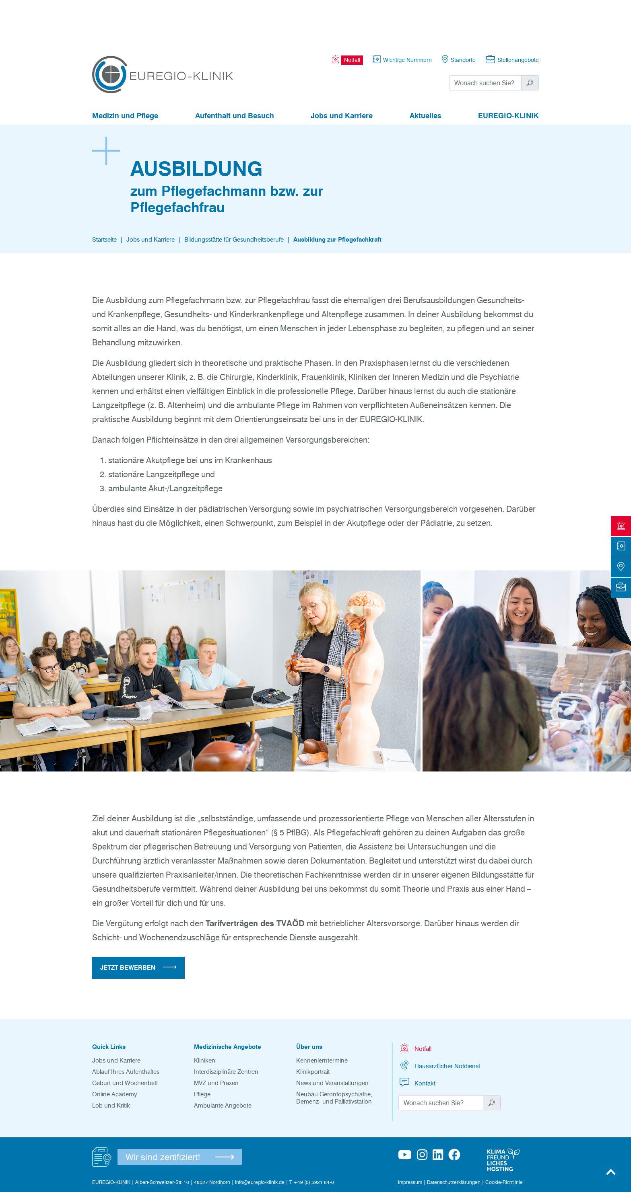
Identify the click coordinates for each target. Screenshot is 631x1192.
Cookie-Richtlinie (504, 1138)
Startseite (104, 195)
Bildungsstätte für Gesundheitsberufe (234, 195)
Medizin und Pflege (125, 71)
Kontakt (416, 1038)
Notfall (414, 1003)
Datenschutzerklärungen (453, 1138)
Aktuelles (425, 71)
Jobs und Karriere (342, 71)
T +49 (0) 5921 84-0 (311, 1138)
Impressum (410, 1138)
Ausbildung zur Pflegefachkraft (337, 195)
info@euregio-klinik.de (260, 1138)
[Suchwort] (485, 38)
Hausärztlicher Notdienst (439, 1021)
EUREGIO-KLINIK (508, 71)
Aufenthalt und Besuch (234, 71)
